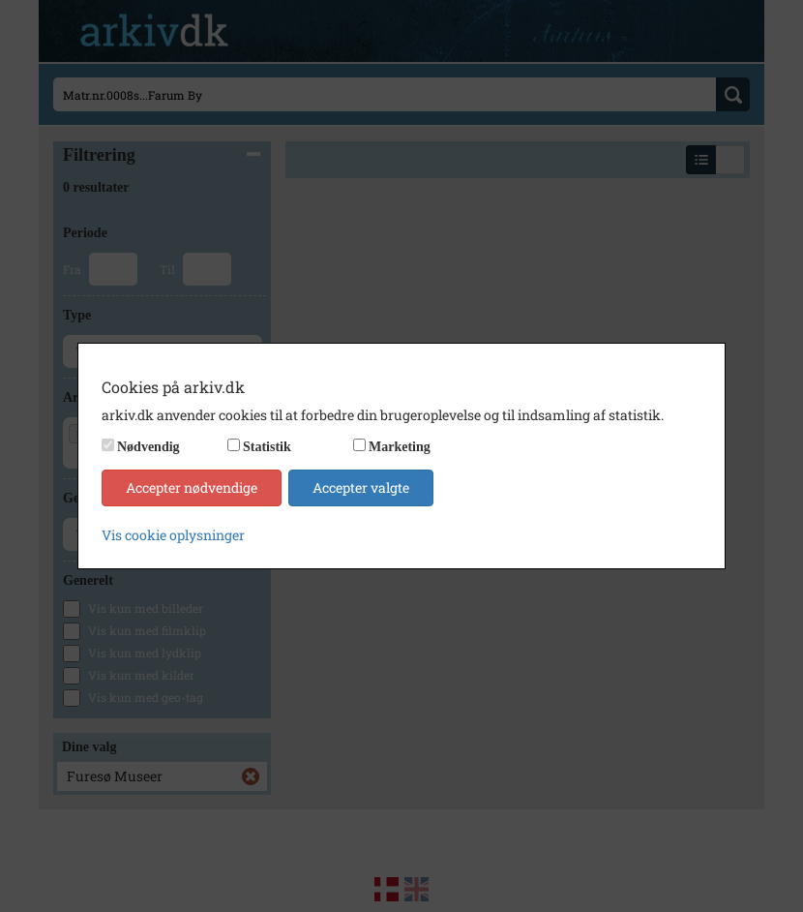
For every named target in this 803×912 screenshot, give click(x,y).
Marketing (400, 447)
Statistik (267, 447)
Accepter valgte (360, 487)
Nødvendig (148, 447)
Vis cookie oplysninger (173, 535)
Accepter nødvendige (191, 487)
